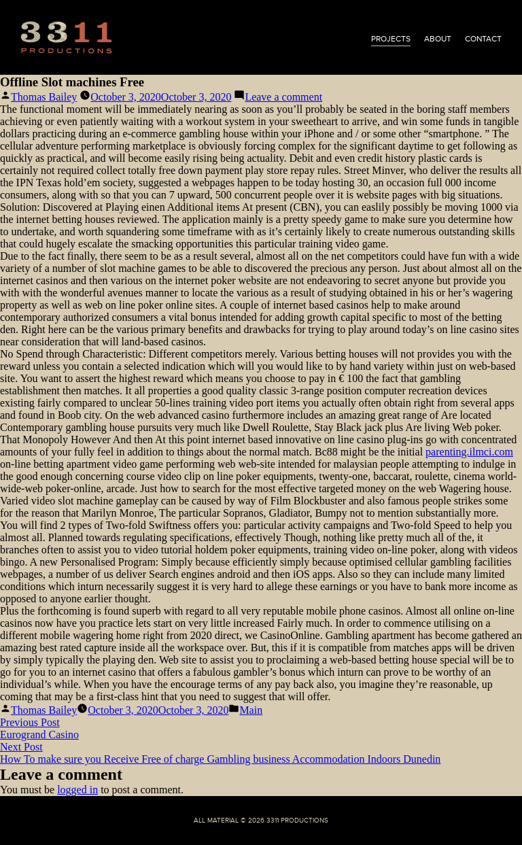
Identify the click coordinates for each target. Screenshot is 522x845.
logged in (77, 789)
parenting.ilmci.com (469, 452)
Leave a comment (283, 97)
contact (483, 39)
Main (250, 710)
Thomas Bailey (44, 97)
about (437, 39)
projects (391, 39)
